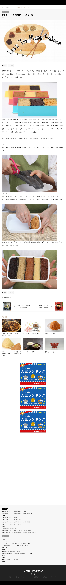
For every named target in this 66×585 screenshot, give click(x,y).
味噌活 (3, 551)
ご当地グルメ (5, 539)
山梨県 (7, 528)
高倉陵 (18, 551)
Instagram (34, 573)
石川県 (11, 518)
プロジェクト (8, 559)
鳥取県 (24, 511)
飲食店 (3, 561)
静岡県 (19, 524)
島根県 (15, 511)
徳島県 (6, 520)
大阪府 (20, 530)
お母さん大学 (53, 577)
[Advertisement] (33, 457)
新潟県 (12, 528)
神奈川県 (25, 532)
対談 (14, 559)
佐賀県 (6, 513)
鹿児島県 (33, 513)
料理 (17, 559)
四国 (3, 520)
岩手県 (15, 522)
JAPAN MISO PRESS (33, 571)
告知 (14, 541)
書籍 (29, 543)
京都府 (6, 530)
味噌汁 (21, 545)
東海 (3, 524)
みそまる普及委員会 (43, 577)
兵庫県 (11, 530)
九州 (3, 513)
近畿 (3, 530)
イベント (4, 541)
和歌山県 (16, 530)
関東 (3, 532)
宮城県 (6, 522)
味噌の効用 (16, 553)
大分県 (11, 513)
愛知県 (15, 524)
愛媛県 (11, 520)
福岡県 (24, 513)
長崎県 (28, 513)
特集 (3, 559)
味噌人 (3, 549)
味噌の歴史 (22, 553)
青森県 (28, 522)
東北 (3, 522)
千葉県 (6, 532)
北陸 (3, 518)
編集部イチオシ (7, 297)
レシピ (3, 545)
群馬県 (29, 532)
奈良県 (25, 530)
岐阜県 (11, 524)
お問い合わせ (18, 577)
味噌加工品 (23, 543)
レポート (9, 541)
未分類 (3, 557)
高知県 (19, 520)
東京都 (15, 532)
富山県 (6, 518)
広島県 (19, 511)
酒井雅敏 (13, 551)
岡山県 (11, 511)
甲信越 (3, 528)
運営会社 (11, 577)
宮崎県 (15, 513)
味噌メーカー (5, 547)
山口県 (6, 511)
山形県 (11, 522)
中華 (18, 545)
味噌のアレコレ (5, 11)
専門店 (3, 555)
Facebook (31, 573)
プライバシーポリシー (27, 577)
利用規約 (36, 577)
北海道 (3, 515)
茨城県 (33, 532)
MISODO (8, 551)
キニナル (4, 543)
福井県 (15, 518)
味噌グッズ (17, 543)
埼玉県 (11, 532)
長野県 (16, 528)
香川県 (15, 520)
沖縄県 (3, 526)
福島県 (19, 522)
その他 (8, 543)
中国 (3, 511)
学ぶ (3, 553)
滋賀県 (29, 530)
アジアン (8, 545)
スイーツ (14, 545)
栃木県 (19, 532)
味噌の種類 (29, 553)
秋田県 (24, 522)
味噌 (13, 543)
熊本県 (19, 513)
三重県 (6, 524)
